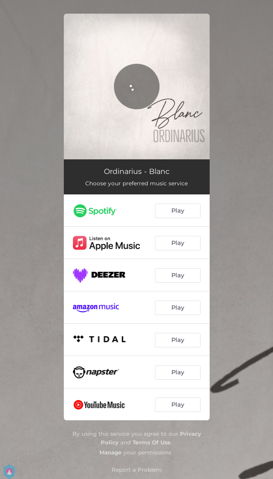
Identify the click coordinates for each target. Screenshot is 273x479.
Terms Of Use (152, 442)
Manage (110, 452)
